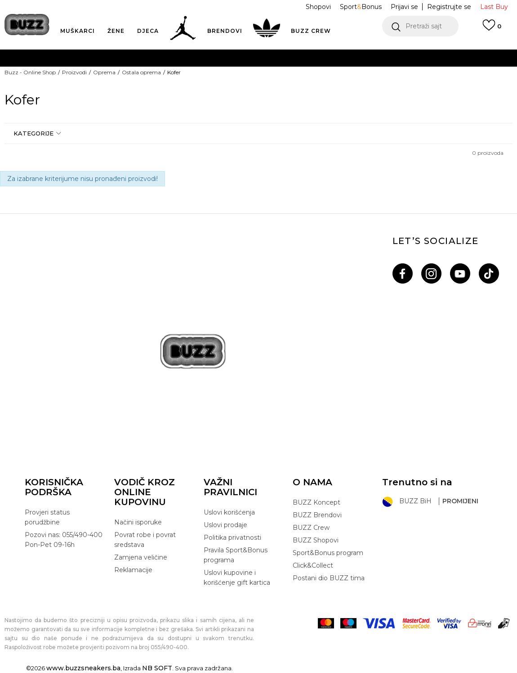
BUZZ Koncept (316, 502)
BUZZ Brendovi (317, 515)
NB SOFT (157, 668)
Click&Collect (313, 565)
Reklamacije (133, 570)
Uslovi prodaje (225, 525)
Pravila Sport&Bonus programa (235, 555)
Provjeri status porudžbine (47, 517)
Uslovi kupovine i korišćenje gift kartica (237, 578)
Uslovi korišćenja (229, 512)
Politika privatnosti (232, 537)
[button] (420, 26)
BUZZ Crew (311, 528)
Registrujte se (449, 7)
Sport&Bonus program (328, 553)
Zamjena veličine (140, 557)
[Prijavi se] (491, 29)
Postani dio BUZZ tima (329, 578)
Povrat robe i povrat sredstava (145, 540)
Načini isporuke (138, 522)
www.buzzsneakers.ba (83, 668)
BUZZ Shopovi (316, 540)
